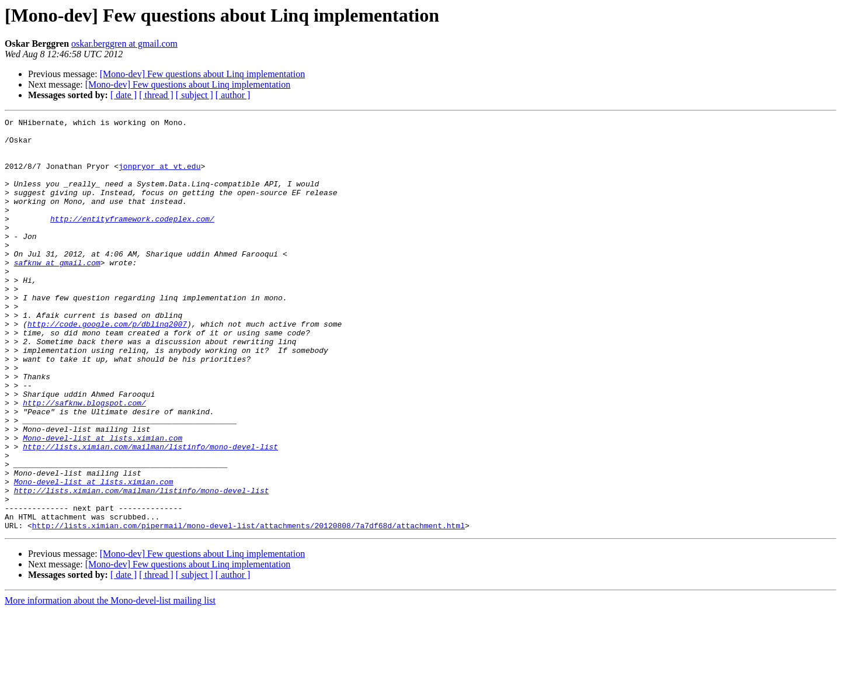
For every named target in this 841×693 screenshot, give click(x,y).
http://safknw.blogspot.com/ (84, 460)
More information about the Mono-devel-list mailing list (110, 683)
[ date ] (123, 95)
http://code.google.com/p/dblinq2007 (107, 366)
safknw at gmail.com (57, 292)
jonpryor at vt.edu (159, 176)
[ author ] (233, 95)
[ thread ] (156, 95)
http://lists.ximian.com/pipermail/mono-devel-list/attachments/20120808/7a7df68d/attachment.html (248, 607)
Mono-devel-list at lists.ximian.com (102, 502)
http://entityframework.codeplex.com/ (132, 239)
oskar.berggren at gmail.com (124, 43)
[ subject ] (194, 95)
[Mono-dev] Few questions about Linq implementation (202, 74)
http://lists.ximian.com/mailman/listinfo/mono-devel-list (150, 513)
